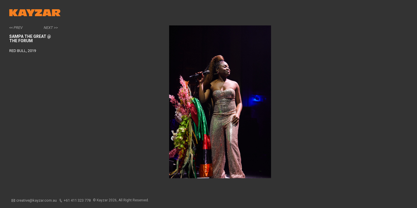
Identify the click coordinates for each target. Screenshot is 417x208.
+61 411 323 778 (77, 200)
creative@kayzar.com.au (36, 200)
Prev (18, 27)
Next (48, 27)
